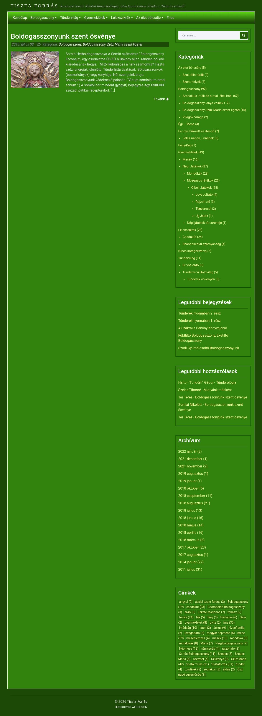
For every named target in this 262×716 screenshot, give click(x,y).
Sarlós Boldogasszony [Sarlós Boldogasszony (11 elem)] (197, 653)
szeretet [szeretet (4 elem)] (201, 659)
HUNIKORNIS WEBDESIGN (131, 707)
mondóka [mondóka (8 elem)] (238, 638)
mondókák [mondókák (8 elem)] (188, 643)
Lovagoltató (204, 195)
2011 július (186, 569)
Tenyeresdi (203, 209)
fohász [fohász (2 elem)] (234, 612)
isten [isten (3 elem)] (205, 627)
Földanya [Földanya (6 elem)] (228, 617)
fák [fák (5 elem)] (200, 617)
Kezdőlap (20, 18)
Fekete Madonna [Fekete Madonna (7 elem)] (211, 612)
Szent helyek (192, 82)
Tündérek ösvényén (201, 279)
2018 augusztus (190, 503)
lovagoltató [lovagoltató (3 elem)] (194, 633)
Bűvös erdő (191, 265)
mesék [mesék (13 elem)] (219, 638)
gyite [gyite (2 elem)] (215, 622)
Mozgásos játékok (200, 180)
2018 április (187, 533)
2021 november (190, 466)
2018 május (187, 525)
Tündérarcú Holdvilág (198, 272)
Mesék (187, 159)
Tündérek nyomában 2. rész (199, 313)
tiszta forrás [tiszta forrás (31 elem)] (197, 664)
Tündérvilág (69, 18)
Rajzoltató (203, 202)
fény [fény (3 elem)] (212, 617)
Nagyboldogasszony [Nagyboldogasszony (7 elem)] (231, 643)
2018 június (187, 518)
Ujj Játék (202, 216)
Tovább (161, 99)
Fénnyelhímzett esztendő (196, 131)
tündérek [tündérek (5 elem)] (193, 669)
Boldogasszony (42, 18)
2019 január (187, 481)
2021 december (190, 459)
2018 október (188, 488)
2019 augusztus (190, 474)
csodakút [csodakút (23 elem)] (195, 607)
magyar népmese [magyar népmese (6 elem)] (221, 633)
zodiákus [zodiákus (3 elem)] (212, 669)
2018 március (188, 540)
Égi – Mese (186, 124)
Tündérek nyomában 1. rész (199, 321)
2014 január (187, 562)
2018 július (186, 510)
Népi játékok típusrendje (204, 223)
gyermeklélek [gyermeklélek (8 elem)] (196, 622)
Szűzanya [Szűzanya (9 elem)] (220, 659)
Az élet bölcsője (148, 18)
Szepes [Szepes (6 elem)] (225, 653)
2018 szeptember (191, 496)
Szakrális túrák (193, 75)
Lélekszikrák (120, 18)
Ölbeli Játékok (201, 188)
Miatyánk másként (218, 390)
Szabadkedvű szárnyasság (202, 244)
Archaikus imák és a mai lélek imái (207, 96)
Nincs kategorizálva (192, 251)
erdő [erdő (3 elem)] (190, 612)
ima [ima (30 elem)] (229, 622)
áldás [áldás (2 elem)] (229, 669)
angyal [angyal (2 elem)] (186, 601)
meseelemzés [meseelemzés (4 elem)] (198, 638)
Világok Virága (193, 117)
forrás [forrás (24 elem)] (186, 617)
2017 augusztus (190, 555)
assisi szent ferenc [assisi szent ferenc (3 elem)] (210, 601)
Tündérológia (226, 382)
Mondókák (194, 173)
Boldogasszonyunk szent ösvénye (63, 36)
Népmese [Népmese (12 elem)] (188, 648)
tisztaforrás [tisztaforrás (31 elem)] (222, 664)
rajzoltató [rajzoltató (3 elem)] (230, 648)
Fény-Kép (184, 145)
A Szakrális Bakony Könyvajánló (202, 328)
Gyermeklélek (94, 18)
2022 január (187, 451)
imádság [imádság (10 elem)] (188, 627)
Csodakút (189, 237)
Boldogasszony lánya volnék (203, 103)
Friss (170, 18)
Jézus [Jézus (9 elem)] (219, 627)
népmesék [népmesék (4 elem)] (210, 648)
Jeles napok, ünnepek (198, 138)
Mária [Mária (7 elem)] (207, 643)
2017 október (188, 547)
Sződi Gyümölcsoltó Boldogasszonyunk (208, 348)
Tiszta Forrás (35, 5)
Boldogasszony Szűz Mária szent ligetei (112, 44)
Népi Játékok (192, 166)
